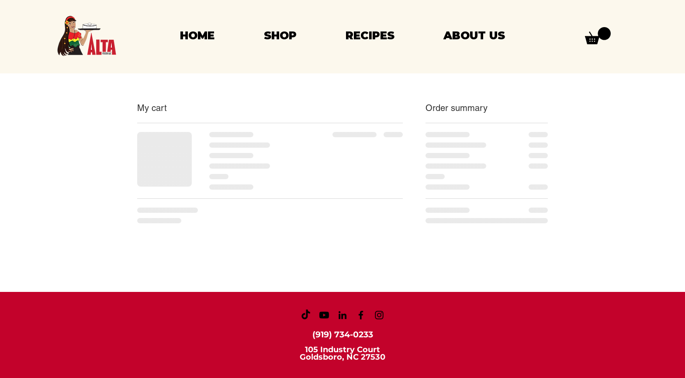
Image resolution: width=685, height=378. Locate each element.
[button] (598, 35)
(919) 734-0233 (342, 334)
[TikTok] (305, 315)
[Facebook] (361, 315)
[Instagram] (379, 315)
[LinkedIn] (342, 315)
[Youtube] (324, 315)
